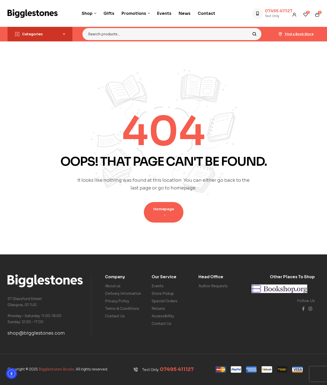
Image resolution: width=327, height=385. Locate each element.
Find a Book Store (299, 34)
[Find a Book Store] (280, 34)
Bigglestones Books (56, 369)
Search (254, 34)
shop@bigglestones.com (36, 333)
